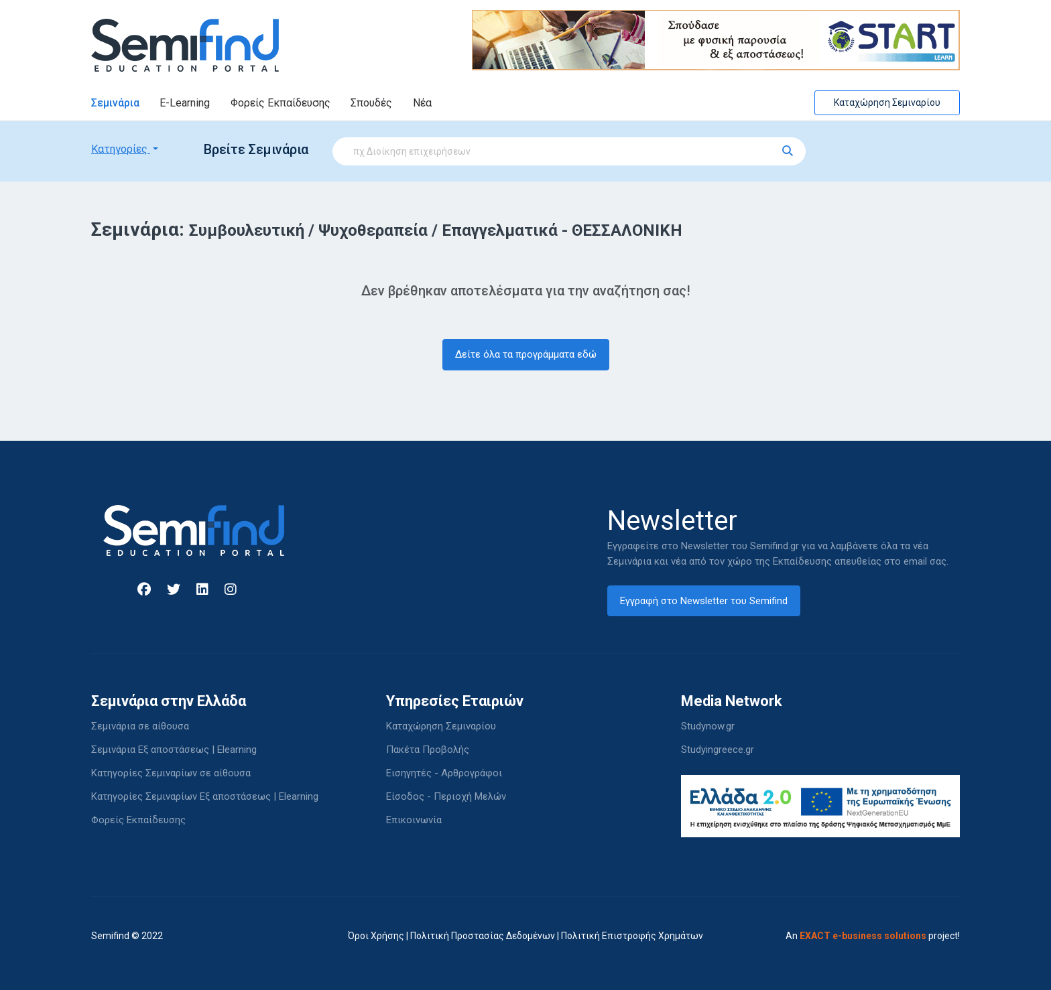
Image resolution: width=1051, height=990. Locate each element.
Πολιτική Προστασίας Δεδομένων (482, 935)
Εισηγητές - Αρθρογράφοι (444, 773)
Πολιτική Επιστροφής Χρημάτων (632, 935)
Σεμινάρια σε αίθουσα (140, 726)
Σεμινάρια (115, 102)
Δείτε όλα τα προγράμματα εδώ (526, 354)
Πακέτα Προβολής (427, 750)
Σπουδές (371, 102)
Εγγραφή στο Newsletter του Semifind (704, 601)
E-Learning (185, 102)
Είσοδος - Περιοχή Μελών (446, 796)
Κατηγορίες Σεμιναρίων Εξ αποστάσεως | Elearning (204, 796)
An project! (873, 935)
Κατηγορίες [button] (120, 149)
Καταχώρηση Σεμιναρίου (887, 102)
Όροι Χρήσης (376, 935)
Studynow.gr (708, 726)
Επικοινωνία (414, 820)
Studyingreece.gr (717, 750)
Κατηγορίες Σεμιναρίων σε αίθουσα (171, 773)
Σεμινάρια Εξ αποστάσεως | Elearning (174, 750)
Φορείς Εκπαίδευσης (280, 102)
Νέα (422, 102)
